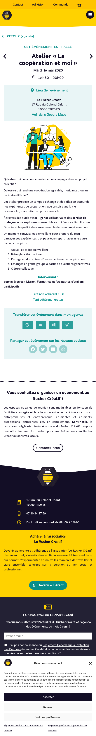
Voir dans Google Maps (49, 115)
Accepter (48, 697)
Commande (60, 4)
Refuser (48, 707)
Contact (18, 4)
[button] (90, 663)
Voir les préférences (48, 717)
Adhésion (38, 4)
